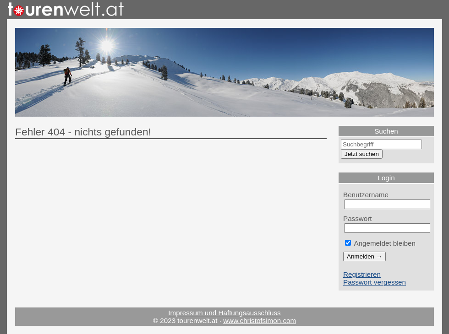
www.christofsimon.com (259, 320)
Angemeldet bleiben (380, 243)
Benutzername (366, 195)
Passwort (357, 218)
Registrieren (362, 274)
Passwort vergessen (374, 282)
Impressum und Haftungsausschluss (224, 313)
